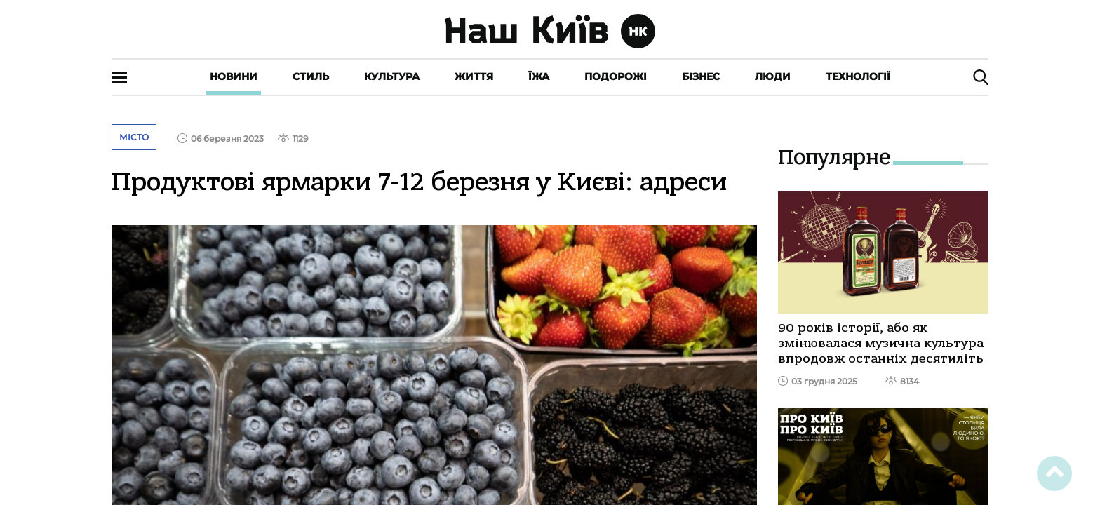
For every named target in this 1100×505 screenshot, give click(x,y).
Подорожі (615, 76)
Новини (233, 76)
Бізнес (701, 76)
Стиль (311, 76)
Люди (773, 76)
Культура (392, 76)
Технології (858, 76)
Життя (474, 76)
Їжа (538, 76)
